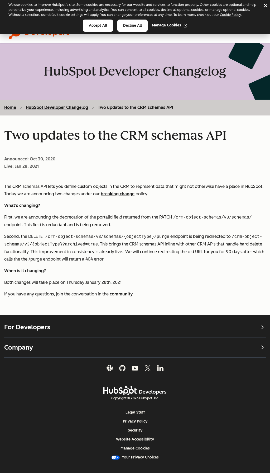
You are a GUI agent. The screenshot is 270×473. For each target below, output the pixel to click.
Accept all (98, 25)
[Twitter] (147, 368)
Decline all (132, 25)
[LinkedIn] (160, 368)
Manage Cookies (169, 25)
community (121, 294)
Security (135, 430)
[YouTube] (135, 368)
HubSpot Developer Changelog (57, 107)
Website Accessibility (135, 439)
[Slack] (109, 368)
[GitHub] (122, 368)
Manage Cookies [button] (135, 448)
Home (10, 107)
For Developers (135, 327)
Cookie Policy (230, 15)
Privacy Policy (135, 421)
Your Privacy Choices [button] (135, 457)
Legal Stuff (135, 412)
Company (135, 347)
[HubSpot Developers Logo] (135, 390)
